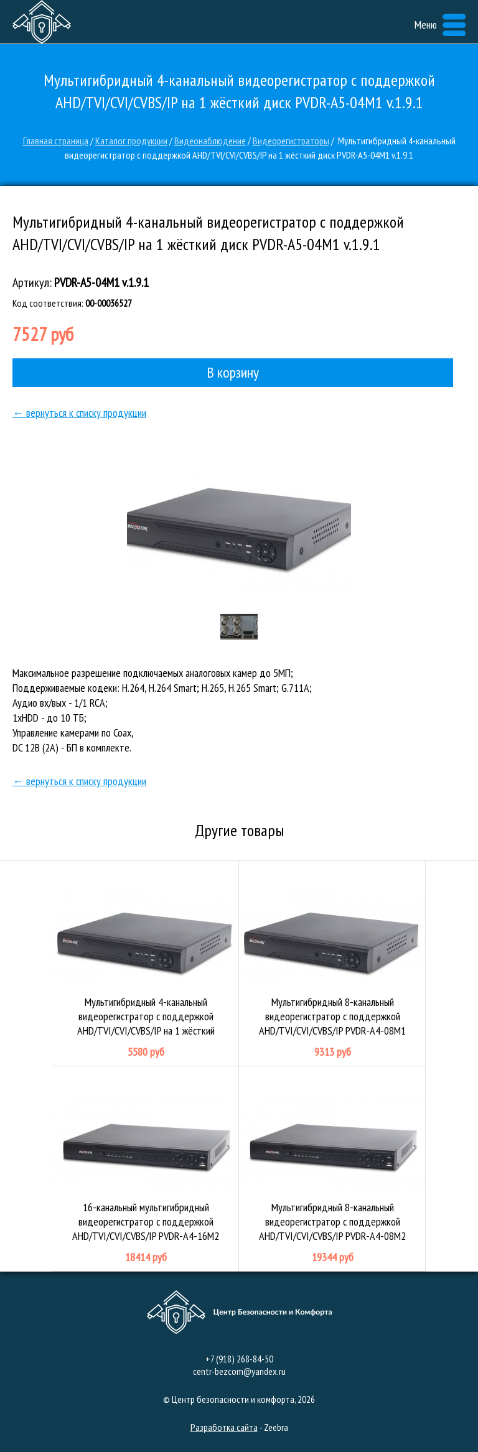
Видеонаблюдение (210, 140)
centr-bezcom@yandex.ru (239, 1371)
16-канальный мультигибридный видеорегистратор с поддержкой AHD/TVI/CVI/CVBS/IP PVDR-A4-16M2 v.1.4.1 (145, 1169)
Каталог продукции (131, 140)
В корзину (233, 372)
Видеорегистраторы (291, 140)
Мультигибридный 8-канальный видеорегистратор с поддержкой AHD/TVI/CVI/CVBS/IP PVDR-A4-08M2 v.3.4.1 (332, 1169)
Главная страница (55, 140)
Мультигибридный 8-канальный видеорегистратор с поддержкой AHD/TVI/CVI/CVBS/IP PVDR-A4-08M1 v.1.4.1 (332, 963)
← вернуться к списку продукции (79, 413)
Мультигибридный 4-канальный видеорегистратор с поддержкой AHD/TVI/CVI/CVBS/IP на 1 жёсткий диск (145, 963)
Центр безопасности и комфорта (41, 22)
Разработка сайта (224, 1427)
